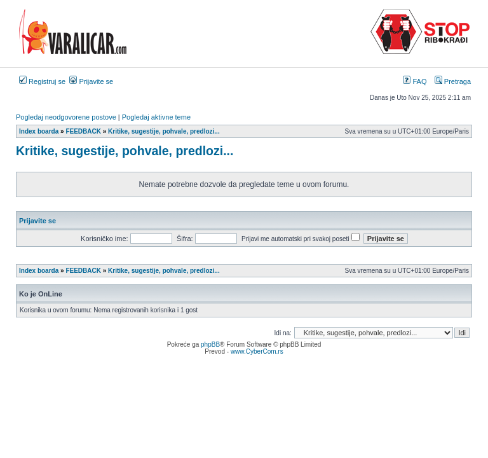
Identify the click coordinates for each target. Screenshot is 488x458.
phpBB (210, 344)
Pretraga (453, 81)
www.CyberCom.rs (257, 351)
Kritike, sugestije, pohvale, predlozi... (124, 151)
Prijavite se (91, 81)
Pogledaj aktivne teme (156, 117)
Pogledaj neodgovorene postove (66, 117)
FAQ (414, 81)
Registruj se (42, 81)
